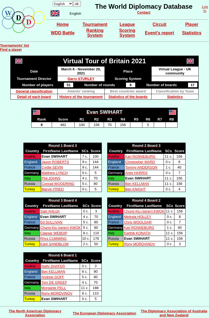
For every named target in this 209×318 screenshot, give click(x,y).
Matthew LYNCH (55, 173)
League (127, 24)
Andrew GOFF (52, 277)
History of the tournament (81, 97)
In (204, 11)
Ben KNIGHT (135, 189)
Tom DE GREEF (54, 282)
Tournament (94, 24)
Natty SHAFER (53, 266)
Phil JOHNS (51, 178)
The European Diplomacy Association (104, 313)
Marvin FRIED (53, 189)
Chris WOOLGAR (138, 222)
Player (191, 24)
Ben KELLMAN (137, 184)
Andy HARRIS (136, 173)
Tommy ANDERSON (141, 167)
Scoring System (127, 33)
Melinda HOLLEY (137, 217)
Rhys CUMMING (53, 238)
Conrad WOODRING (58, 184)
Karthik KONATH (137, 233)
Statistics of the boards (127, 97)
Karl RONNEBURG (140, 156)
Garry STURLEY (80, 79)
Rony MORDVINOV (139, 244)
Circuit (160, 24)
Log (205, 7)
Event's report (159, 33)
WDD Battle (63, 33)
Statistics (191, 33)
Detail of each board (34, 97)
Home (63, 24)
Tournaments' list (14, 45)
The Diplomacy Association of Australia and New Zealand (174, 313)
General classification (34, 91)
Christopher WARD (140, 162)
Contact (143, 12)
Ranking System (94, 33)
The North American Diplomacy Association (35, 313)
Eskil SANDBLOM (54, 244)
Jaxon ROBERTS (55, 162)
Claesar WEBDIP (53, 233)
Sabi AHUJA (50, 211)
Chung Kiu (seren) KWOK (60, 228)
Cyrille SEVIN (52, 167)
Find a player (11, 49)
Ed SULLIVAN (51, 222)
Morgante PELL (53, 288)
